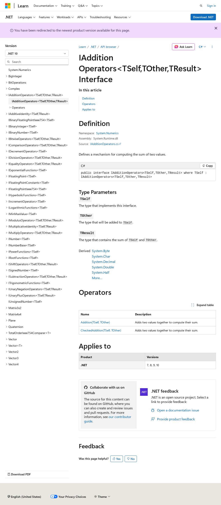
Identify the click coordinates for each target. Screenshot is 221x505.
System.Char (101, 256)
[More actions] (212, 46)
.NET (93, 47)
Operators (88, 104)
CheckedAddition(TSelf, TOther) (101, 330)
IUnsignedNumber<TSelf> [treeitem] (25, 301)
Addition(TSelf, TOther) (95, 322)
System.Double (103, 267)
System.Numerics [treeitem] (19, 70)
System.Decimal (103, 261)
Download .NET (203, 17)
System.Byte (101, 250)
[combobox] (37, 53)
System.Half (100, 272)
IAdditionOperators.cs (104, 144)
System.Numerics (107, 133)
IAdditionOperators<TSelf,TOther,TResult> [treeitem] (40, 101)
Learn (82, 47)
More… (97, 278)
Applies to (88, 109)
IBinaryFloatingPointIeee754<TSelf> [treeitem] (31, 120)
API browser (108, 47)
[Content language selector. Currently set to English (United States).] (24, 496)
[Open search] (201, 6)
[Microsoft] (8, 5)
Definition (88, 98)
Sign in (211, 6)
